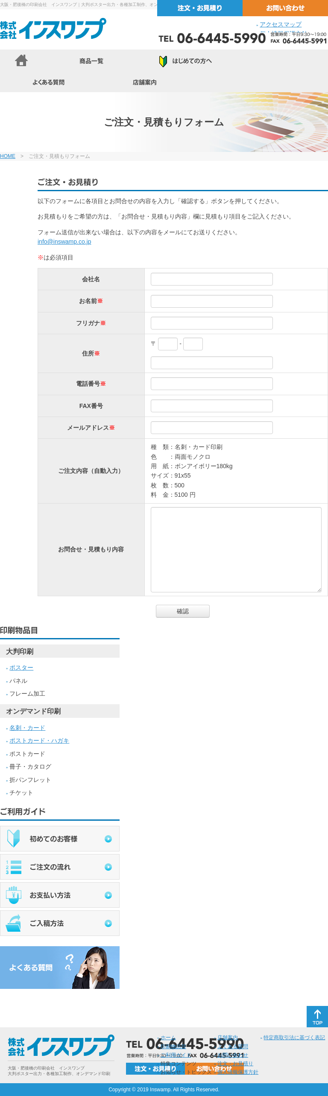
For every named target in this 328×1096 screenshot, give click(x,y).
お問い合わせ (232, 1055)
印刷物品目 (173, 1046)
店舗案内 (227, 1038)
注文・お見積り (235, 1064)
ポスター (21, 667)
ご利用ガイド (176, 1055)
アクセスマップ (281, 24)
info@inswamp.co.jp (64, 241)
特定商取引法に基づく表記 (294, 1038)
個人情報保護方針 (237, 1072)
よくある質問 (232, 1046)
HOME (7, 156)
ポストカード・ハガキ (39, 740)
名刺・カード (27, 727)
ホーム (168, 1038)
